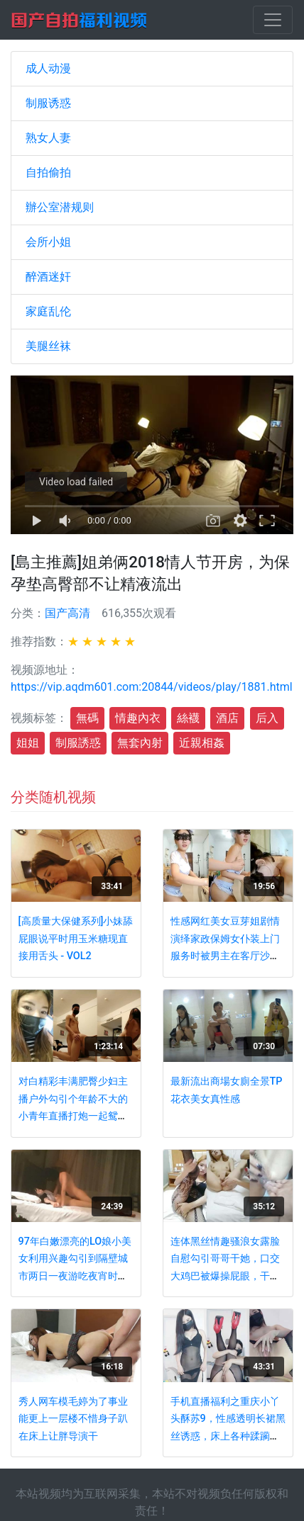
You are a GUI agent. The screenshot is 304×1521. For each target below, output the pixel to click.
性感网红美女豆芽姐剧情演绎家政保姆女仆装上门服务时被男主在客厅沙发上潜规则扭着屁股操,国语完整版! (226, 956)
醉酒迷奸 (48, 276)
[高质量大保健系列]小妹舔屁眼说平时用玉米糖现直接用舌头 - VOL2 (76, 938)
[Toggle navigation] (273, 20)
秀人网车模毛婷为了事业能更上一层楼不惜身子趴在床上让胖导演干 (73, 1419)
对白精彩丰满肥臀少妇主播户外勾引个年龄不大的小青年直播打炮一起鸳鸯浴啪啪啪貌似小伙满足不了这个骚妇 (73, 1116)
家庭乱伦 (48, 311)
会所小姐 (48, 242)
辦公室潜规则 (60, 207)
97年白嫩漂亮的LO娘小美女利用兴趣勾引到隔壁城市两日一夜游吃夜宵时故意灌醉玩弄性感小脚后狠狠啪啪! (75, 1276)
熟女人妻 (48, 138)
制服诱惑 (48, 103)
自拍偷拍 (48, 172)
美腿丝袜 (48, 346)
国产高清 (67, 613)
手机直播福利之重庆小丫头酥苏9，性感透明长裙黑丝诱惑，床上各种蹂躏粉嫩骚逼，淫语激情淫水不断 (228, 1436)
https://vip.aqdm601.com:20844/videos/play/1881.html (152, 687)
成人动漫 (48, 68)
